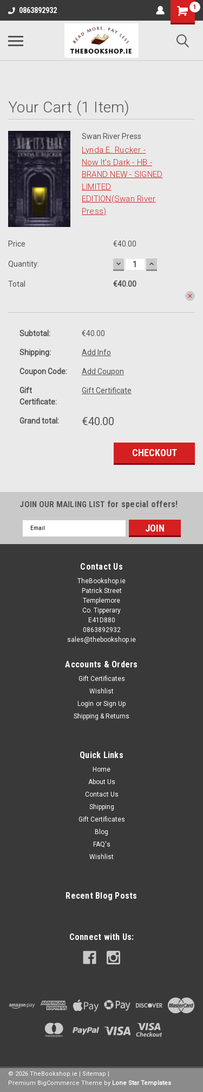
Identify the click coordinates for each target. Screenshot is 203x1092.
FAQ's (101, 844)
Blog (101, 832)
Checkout (154, 452)
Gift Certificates (101, 679)
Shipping (101, 807)
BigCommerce (58, 1083)
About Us (101, 782)
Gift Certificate (107, 390)
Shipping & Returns (101, 716)
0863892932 (32, 10)
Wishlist (101, 691)
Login (85, 704)
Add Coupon (103, 371)
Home (101, 769)
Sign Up (114, 704)
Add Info (96, 352)
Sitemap (94, 1073)
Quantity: (23, 264)
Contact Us (102, 794)
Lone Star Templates (141, 1083)
